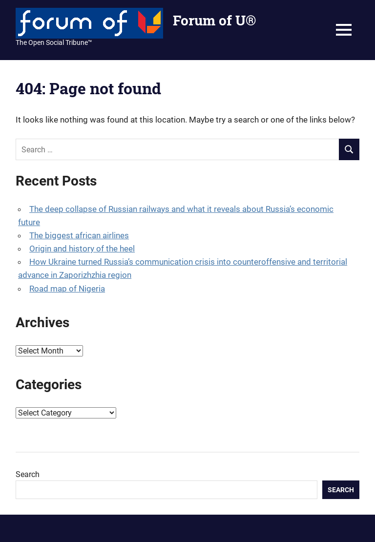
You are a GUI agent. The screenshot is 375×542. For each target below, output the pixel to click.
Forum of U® (214, 20)
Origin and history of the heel (82, 248)
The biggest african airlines (79, 235)
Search (28, 474)
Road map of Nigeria (67, 288)
